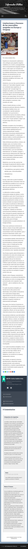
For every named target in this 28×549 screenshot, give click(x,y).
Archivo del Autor (7, 387)
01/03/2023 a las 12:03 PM (10, 418)
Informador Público (14, 4)
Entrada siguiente (9, 403)
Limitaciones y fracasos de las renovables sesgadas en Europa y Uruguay (13, 26)
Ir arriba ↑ (24, 546)
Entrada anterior (9, 401)
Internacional (8, 396)
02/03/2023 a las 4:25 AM (10, 488)
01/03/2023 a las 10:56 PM (11, 474)
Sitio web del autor (11, 387)
